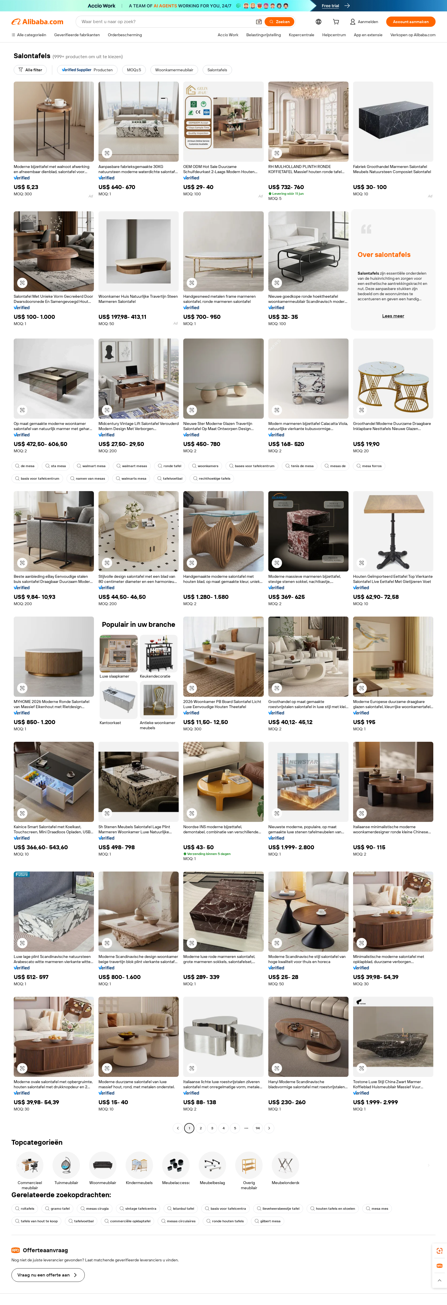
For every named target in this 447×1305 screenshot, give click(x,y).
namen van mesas (87, 478)
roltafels (24, 1208)
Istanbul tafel (180, 1208)
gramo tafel (57, 1208)
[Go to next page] (269, 1128)
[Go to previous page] (178, 1128)
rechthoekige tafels (211, 478)
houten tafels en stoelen (332, 1208)
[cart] (337, 22)
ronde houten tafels (225, 1221)
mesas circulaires (178, 1221)
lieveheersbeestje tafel (278, 1208)
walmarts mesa (131, 478)
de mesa (25, 466)
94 (258, 1128)
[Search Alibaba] (166, 22)
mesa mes (377, 1208)
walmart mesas (131, 466)
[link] (439, 1250)
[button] (258, 21)
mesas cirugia (94, 1208)
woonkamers (205, 466)
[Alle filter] (30, 70)
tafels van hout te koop (36, 1221)
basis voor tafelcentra (225, 1208)
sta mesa (55, 466)
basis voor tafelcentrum (37, 478)
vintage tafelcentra (138, 1208)
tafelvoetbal (169, 478)
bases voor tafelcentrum (252, 466)
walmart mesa (91, 466)
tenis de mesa (299, 466)
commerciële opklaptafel (127, 1221)
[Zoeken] (279, 21)
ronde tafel (169, 466)
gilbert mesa (268, 1221)
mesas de (335, 466)
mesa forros (369, 466)
